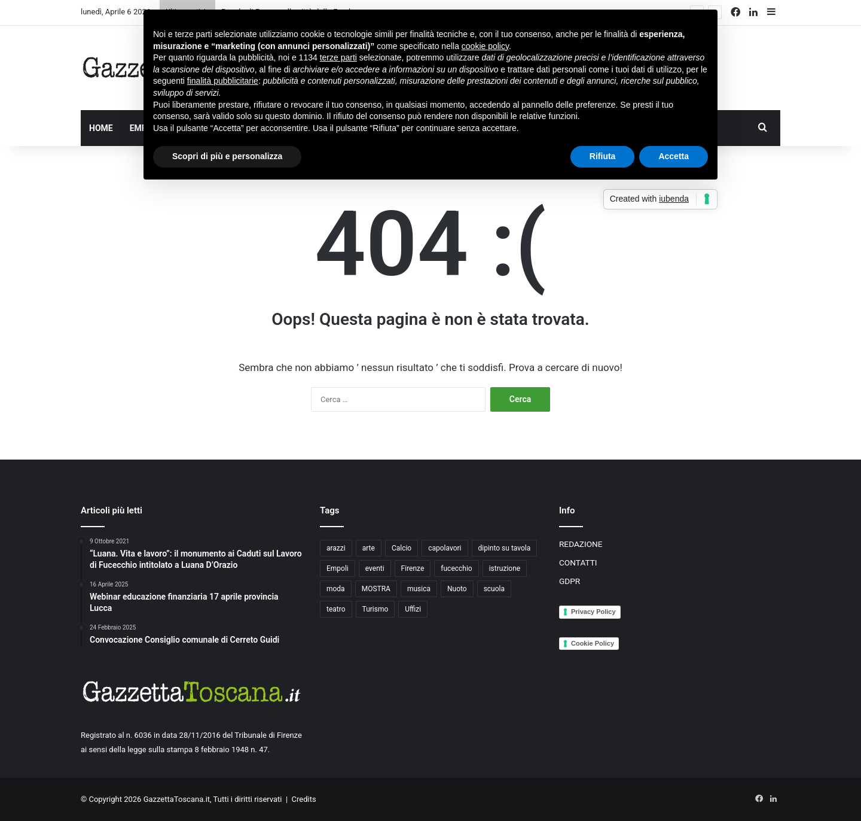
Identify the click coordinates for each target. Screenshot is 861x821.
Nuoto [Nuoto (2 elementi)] (457, 589)
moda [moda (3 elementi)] (335, 589)
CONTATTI (578, 562)
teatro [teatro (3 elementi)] (336, 609)
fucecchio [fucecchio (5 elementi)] (456, 568)
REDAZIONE (581, 544)
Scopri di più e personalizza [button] (227, 156)
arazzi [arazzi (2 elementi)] (336, 548)
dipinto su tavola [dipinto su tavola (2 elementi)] (504, 548)
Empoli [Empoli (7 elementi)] (337, 568)
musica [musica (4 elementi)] (418, 589)
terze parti (338, 57)
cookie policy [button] (485, 46)
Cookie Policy (592, 643)
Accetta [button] (673, 156)
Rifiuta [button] (603, 156)
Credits (304, 799)
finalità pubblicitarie (222, 81)
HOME (101, 128)
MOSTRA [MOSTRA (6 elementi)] (376, 589)
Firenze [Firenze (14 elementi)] (413, 568)
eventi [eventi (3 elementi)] (374, 568)
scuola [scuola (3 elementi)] (494, 589)
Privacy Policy (593, 611)
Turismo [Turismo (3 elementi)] (375, 609)
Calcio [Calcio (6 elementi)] (401, 548)
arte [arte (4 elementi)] (368, 548)
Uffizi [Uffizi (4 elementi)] (413, 609)
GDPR (569, 581)
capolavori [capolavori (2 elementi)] (444, 548)
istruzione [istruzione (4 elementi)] (504, 568)
